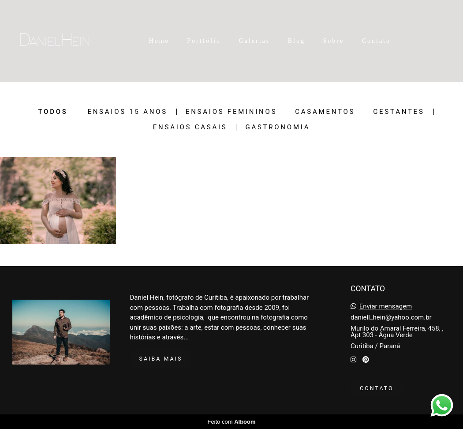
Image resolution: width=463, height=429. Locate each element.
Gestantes (398, 112)
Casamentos (325, 112)
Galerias (254, 41)
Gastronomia (277, 127)
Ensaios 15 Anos (127, 112)
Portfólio (204, 41)
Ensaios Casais (190, 127)
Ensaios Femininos (231, 112)
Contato (376, 41)
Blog (296, 41)
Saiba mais (161, 358)
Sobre (333, 41)
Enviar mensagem (385, 306)
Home (159, 41)
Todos (52, 112)
